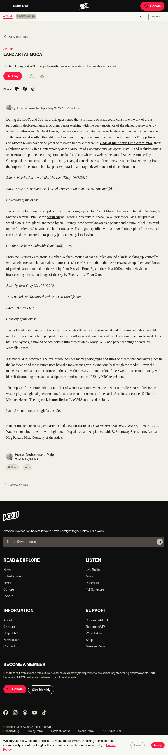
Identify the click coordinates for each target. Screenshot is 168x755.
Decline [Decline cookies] (137, 745)
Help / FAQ (11, 633)
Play (12, 76)
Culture (12, 467)
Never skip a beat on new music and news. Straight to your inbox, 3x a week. (54, 531)
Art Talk (8, 48)
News (7, 570)
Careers (9, 626)
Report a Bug (11, 731)
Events (8, 596)
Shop (89, 640)
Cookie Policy (84, 731)
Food (7, 583)
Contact (9, 646)
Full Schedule (95, 589)
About (8, 620)
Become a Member (99, 620)
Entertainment (14, 576)
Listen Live (20, 6)
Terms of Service (58, 731)
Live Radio (93, 570)
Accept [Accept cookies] (158, 745)
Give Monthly (41, 690)
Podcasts (92, 583)
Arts (27, 467)
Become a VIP (95, 626)
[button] (26, 16)
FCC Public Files (109, 731)
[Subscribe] (160, 542)
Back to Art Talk (16, 36)
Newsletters (12, 640)
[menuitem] (42, 76)
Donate (152, 6)
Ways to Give (94, 633)
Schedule (157, 16)
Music (90, 576)
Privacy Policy (33, 731)
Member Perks (96, 646)
